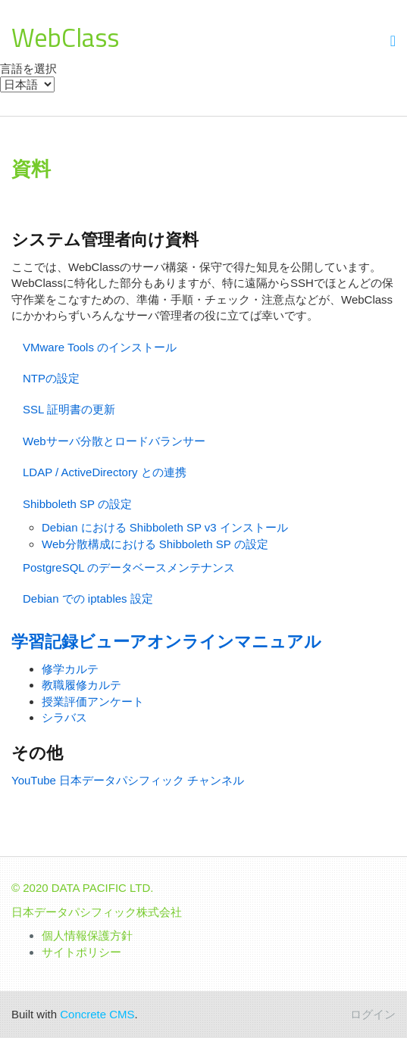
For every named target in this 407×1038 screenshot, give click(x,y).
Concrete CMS (97, 1014)
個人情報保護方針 (87, 935)
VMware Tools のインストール (100, 347)
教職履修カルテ (81, 684)
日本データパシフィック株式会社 (96, 912)
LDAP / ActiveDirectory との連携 (104, 472)
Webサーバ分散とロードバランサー (114, 441)
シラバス (64, 717)
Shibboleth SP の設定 (77, 503)
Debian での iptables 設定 (88, 598)
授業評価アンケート (93, 701)
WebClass (65, 37)
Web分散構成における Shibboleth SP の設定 (155, 544)
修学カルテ (70, 668)
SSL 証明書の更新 (69, 409)
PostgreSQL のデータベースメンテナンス (129, 567)
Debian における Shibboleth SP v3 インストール (165, 527)
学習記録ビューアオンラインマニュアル (166, 641)
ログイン (373, 1014)
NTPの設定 (51, 378)
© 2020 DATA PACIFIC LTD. (82, 887)
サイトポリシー (81, 952)
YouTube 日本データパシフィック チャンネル (127, 780)
